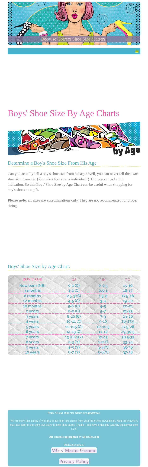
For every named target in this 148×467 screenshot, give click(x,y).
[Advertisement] (74, 77)
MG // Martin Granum (74, 450)
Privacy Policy (74, 461)
